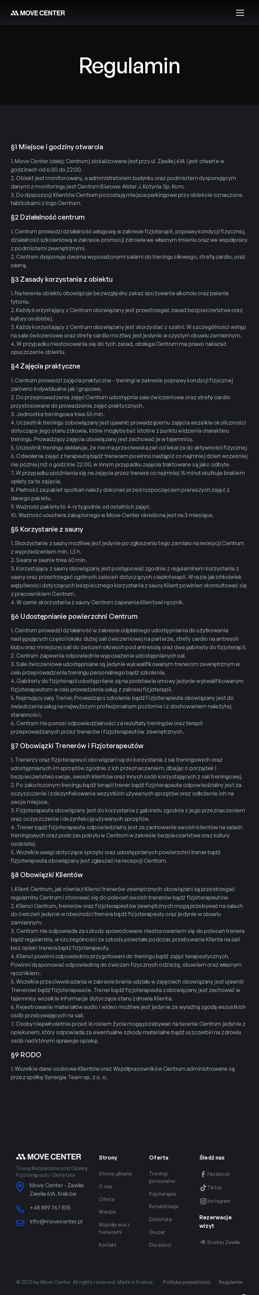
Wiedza (107, 1217)
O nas (105, 1191)
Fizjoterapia (162, 1198)
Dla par (157, 1237)
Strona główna (115, 1179)
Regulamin (231, 1287)
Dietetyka (160, 1224)
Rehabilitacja (163, 1211)
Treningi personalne (162, 1182)
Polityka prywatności (186, 1287)
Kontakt (107, 1250)
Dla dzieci (160, 1250)
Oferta (106, 1204)
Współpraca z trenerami (114, 1233)
